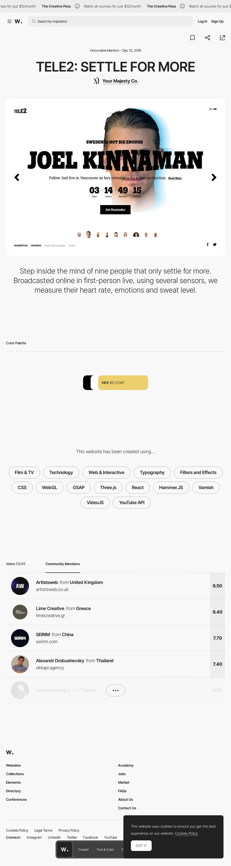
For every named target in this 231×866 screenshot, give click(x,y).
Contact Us (127, 808)
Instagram (34, 837)
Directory (13, 791)
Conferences (16, 799)
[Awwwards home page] (64, 849)
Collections (15, 774)
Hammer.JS (171, 487)
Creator (83, 849)
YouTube (110, 837)
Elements (13, 782)
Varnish (205, 487)
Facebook (90, 837)
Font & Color (105, 849)
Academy (126, 765)
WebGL (49, 487)
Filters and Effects (198, 472)
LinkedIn (54, 837)
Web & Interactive (106, 472)
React (138, 487)
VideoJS (95, 502)
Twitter (72, 837)
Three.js (108, 487)
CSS (22, 487)
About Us (125, 799)
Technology (61, 472)
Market (123, 782)
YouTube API (131, 502)
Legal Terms (43, 830)
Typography (152, 472)
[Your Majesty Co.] (116, 81)
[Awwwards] (18, 21)
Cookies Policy (17, 830)
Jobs (122, 774)
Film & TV (24, 472)
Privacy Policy (69, 830)
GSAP (79, 487)
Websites (13, 765)
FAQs (122, 791)
